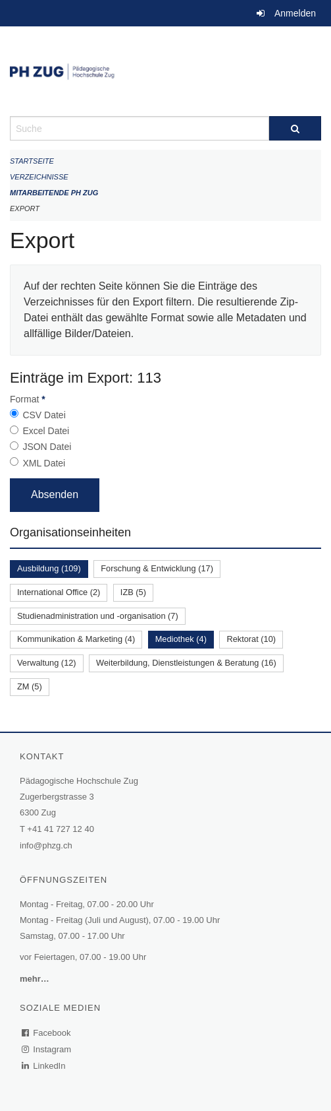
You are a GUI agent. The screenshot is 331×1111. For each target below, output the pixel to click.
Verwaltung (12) (46, 663)
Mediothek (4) (181, 639)
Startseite (32, 161)
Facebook (47, 1033)
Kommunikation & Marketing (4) (76, 639)
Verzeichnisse (39, 177)
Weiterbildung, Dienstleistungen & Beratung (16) (186, 663)
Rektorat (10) (251, 639)
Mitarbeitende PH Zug (54, 193)
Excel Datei (45, 431)
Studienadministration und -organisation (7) (97, 616)
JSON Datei (46, 446)
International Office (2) (58, 592)
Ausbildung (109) (49, 568)
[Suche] (295, 128)
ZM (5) (29, 686)
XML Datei (43, 463)
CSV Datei (43, 415)
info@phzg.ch (46, 845)
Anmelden (295, 13)
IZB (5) (133, 592)
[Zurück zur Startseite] (165, 71)
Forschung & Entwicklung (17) (157, 568)
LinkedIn (44, 1066)
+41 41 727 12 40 (60, 829)
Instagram (47, 1049)
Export (24, 208)
